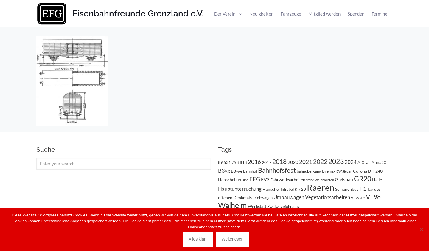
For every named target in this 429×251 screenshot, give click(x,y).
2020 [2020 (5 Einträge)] (292, 162)
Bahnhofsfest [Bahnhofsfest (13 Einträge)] (277, 170)
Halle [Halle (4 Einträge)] (377, 179)
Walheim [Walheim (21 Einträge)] (232, 205)
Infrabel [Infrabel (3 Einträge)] (287, 189)
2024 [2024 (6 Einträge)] (351, 162)
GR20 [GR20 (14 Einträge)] (362, 179)
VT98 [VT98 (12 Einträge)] (373, 197)
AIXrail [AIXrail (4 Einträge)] (364, 162)
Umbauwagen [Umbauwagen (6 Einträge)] (288, 197)
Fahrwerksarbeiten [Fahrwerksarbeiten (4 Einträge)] (287, 179)
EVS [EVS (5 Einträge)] (265, 179)
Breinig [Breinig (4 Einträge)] (328, 170)
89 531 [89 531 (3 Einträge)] (224, 162)
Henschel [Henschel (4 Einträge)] (271, 189)
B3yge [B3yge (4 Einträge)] (236, 170)
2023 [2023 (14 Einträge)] (336, 161)
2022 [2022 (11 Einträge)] (320, 161)
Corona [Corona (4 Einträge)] (360, 170)
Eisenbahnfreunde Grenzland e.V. (138, 13)
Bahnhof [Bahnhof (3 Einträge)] (250, 171)
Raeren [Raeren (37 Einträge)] (320, 187)
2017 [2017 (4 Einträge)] (266, 162)
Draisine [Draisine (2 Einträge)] (242, 180)
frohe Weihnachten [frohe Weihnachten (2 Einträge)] (320, 180)
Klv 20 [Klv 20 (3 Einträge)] (300, 189)
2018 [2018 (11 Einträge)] (279, 161)
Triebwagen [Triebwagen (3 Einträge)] (263, 197)
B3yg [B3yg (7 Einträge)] (224, 170)
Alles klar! (198, 239)
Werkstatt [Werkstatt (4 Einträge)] (257, 206)
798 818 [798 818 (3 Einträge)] (239, 162)
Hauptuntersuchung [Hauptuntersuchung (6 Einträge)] (240, 189)
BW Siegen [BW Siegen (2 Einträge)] (344, 171)
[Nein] (422, 230)
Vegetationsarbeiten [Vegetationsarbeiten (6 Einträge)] (327, 197)
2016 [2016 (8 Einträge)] (254, 162)
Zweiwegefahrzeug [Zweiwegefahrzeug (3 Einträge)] (283, 206)
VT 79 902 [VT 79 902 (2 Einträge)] (358, 198)
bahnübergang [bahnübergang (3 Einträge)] (309, 171)
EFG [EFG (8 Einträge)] (254, 179)
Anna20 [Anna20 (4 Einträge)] (379, 162)
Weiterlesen (233, 239)
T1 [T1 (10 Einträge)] (362, 188)
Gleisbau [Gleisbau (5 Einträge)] (344, 179)
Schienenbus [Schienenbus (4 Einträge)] (346, 189)
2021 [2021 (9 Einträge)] (305, 161)
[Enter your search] (123, 164)
